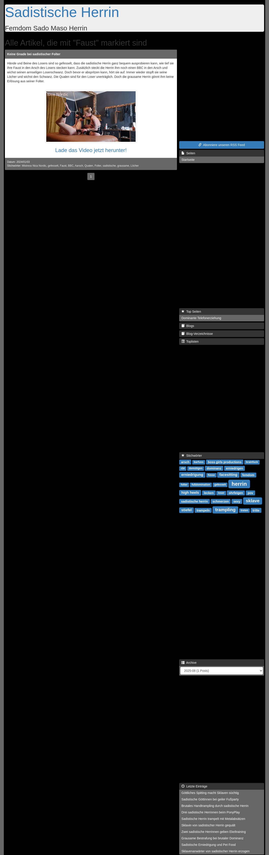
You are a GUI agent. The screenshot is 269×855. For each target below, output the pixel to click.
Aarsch (79, 165)
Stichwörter (191, 455)
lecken (209, 492)
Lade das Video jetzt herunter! (91, 150)
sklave (252, 500)
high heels (190, 492)
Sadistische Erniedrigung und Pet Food (208, 845)
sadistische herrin (194, 501)
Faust (63, 165)
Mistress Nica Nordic (34, 165)
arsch (185, 462)
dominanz (214, 468)
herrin (239, 484)
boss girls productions (225, 462)
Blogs (187, 326)
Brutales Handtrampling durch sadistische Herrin (214, 806)
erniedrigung (192, 475)
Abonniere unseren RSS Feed (221, 145)
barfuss (198, 462)
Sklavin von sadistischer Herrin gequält (208, 825)
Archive (189, 662)
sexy (236, 501)
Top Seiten (191, 311)
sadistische (109, 165)
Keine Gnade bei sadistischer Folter (33, 54)
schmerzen (220, 501)
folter (184, 484)
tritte (255, 510)
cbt (183, 468)
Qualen (88, 165)
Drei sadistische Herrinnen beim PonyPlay (210, 812)
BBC (70, 165)
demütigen (195, 468)
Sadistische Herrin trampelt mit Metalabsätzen (213, 819)
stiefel (186, 510)
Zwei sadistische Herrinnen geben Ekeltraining (213, 832)
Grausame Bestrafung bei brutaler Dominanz (212, 838)
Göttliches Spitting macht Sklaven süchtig (210, 793)
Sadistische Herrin (62, 12)
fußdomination (200, 484)
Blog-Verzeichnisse (197, 333)
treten (244, 510)
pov (250, 492)
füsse (211, 475)
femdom (248, 475)
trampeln (203, 510)
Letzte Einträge (194, 786)
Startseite (188, 159)
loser (221, 492)
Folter (98, 165)
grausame (123, 165)
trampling (225, 509)
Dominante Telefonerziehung (201, 318)
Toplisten (190, 341)
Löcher (135, 165)
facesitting (228, 475)
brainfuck (252, 462)
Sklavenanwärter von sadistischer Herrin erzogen (215, 851)
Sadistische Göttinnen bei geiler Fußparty (210, 799)
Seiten (188, 153)
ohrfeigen (236, 492)
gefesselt (53, 165)
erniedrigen (234, 468)
